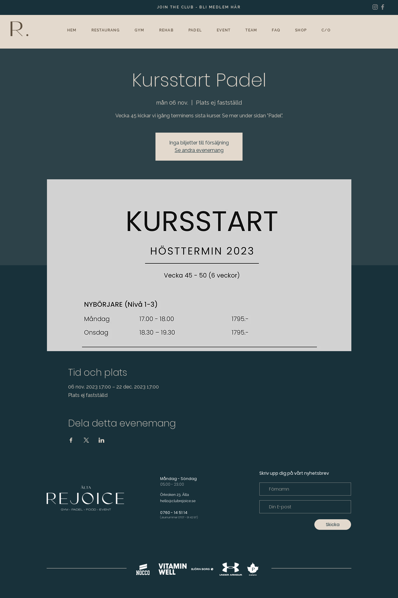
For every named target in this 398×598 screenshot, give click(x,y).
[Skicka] (332, 524)
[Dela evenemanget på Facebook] (71, 440)
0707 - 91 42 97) (188, 517)
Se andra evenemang (199, 150)
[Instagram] (375, 7)
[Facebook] (382, 7)
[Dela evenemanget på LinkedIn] (101, 440)
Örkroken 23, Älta (174, 494)
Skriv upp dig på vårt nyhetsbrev (294, 473)
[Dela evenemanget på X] (86, 440)
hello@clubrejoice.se (178, 501)
